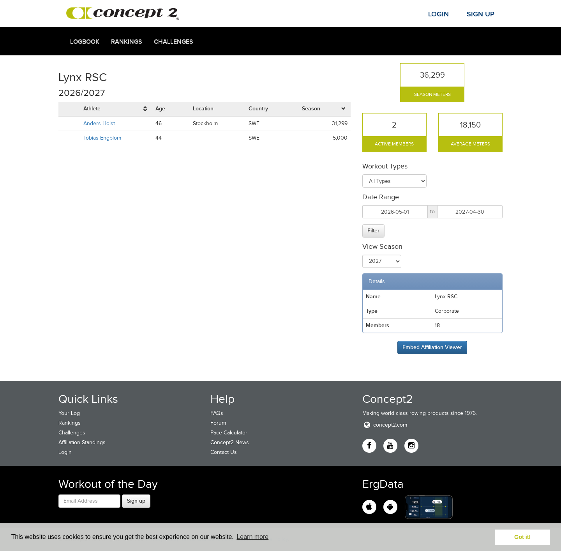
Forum (218, 423)
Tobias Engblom (102, 138)
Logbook (84, 41)
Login (438, 14)
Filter (373, 230)
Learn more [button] (252, 536)
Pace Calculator (228, 433)
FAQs (216, 413)
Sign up (136, 501)
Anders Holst (99, 123)
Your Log (69, 413)
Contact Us (223, 452)
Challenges (173, 41)
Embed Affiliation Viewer (432, 347)
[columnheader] (116, 109)
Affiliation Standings (82, 442)
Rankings (126, 41)
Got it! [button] (522, 537)
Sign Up (480, 14)
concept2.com (384, 425)
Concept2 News (229, 442)
